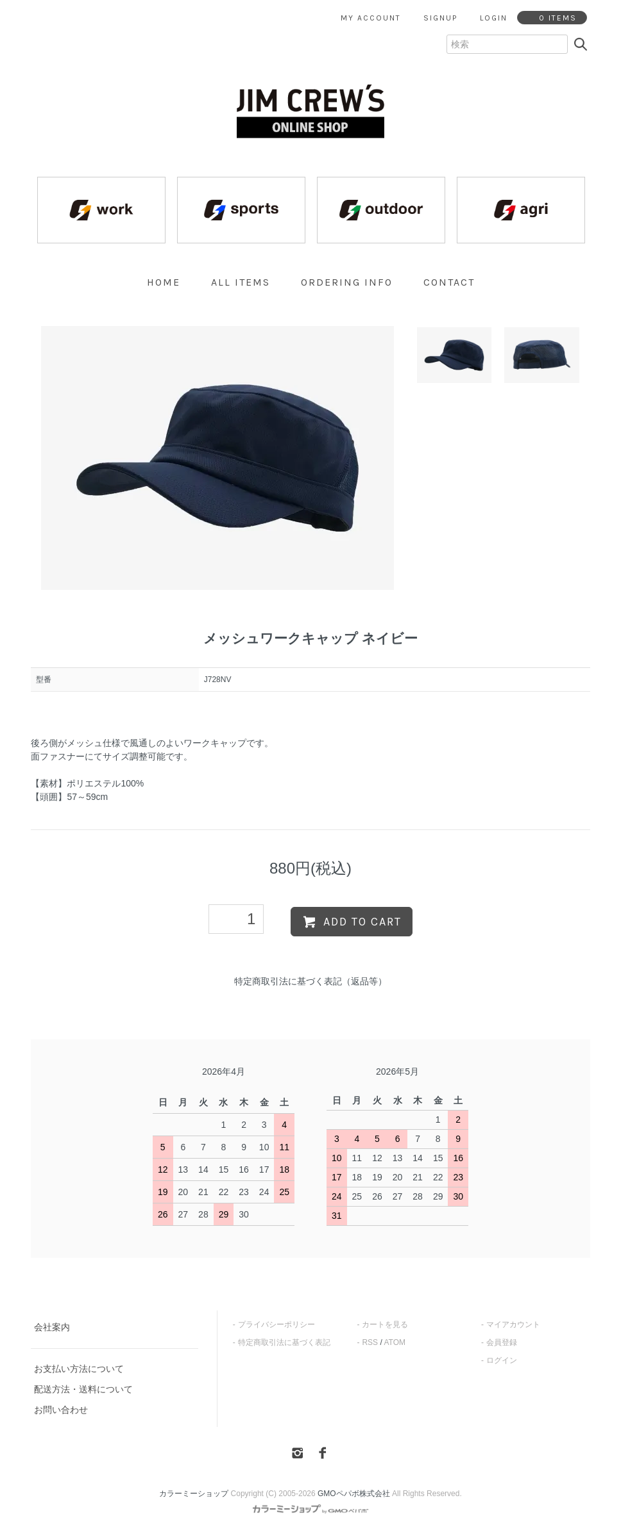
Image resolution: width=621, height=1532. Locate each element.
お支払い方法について (79, 1369)
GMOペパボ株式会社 (354, 1493)
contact (449, 282)
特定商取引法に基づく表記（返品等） (310, 981)
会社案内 (52, 1327)
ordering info (347, 282)
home (163, 282)
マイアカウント (513, 1324)
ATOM (394, 1342)
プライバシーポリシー (276, 1324)
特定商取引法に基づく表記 (284, 1342)
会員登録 (501, 1342)
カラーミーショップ (193, 1493)
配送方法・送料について (83, 1389)
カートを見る (385, 1324)
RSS (370, 1342)
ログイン (501, 1360)
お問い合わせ (61, 1410)
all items (240, 282)
